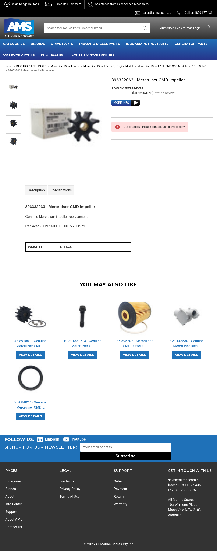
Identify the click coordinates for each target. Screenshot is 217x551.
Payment (120, 489)
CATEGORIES (14, 44)
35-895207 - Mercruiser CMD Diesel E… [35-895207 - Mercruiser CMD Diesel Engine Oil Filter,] (134, 343)
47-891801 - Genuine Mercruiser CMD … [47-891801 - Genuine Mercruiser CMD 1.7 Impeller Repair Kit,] (30, 343)
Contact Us (13, 527)
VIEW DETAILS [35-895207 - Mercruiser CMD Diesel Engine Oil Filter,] (134, 355)
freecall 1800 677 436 (184, 485)
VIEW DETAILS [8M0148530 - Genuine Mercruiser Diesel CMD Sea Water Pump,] (186, 355)
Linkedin (52, 439)
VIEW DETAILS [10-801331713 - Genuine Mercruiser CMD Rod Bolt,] (82, 355)
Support (11, 512)
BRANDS (38, 44)
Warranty (120, 504)
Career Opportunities (92, 54)
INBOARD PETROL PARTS (147, 44)
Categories (13, 481)
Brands (10, 489)
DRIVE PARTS (62, 44)
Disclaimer (67, 481)
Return (119, 496)
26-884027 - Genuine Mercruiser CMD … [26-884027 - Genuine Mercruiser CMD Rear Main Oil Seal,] (30, 404)
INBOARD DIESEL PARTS (99, 44)
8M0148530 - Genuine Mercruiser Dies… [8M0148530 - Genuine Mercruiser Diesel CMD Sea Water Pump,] (187, 343)
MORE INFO (121, 102)
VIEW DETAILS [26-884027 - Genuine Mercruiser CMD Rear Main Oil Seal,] (30, 416)
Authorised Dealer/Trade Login (180, 28)
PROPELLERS (52, 54)
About (9, 496)
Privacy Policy (70, 489)
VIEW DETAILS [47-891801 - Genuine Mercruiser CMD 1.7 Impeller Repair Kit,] (30, 355)
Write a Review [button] (164, 93)
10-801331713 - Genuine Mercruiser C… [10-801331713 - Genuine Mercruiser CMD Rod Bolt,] (83, 343)
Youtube (79, 439)
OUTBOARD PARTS (19, 54)
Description (36, 190)
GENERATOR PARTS (191, 44)
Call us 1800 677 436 (199, 12)
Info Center (13, 504)
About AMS (13, 519)
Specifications (61, 190)
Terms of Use (70, 496)
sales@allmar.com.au (157, 12)
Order (118, 481)
